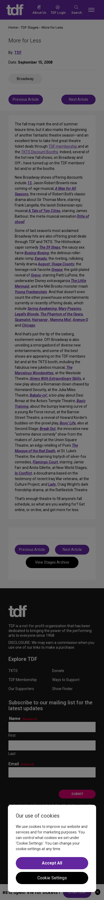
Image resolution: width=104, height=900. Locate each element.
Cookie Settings (52, 877)
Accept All (52, 863)
